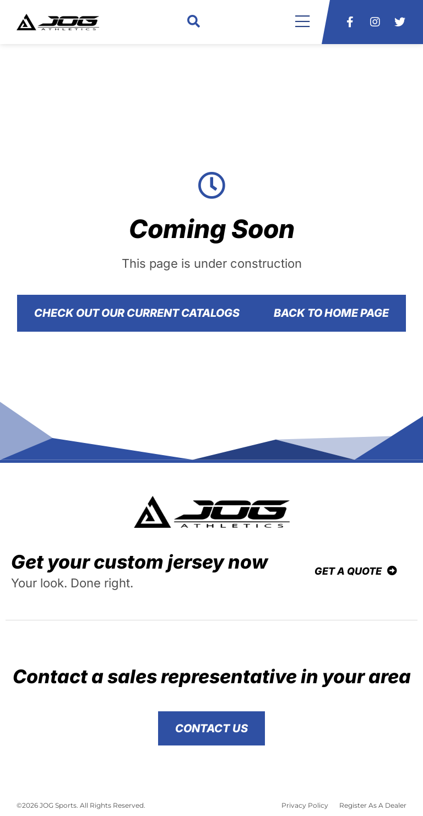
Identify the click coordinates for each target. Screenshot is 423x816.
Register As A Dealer (372, 805)
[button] (194, 22)
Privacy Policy (304, 805)
